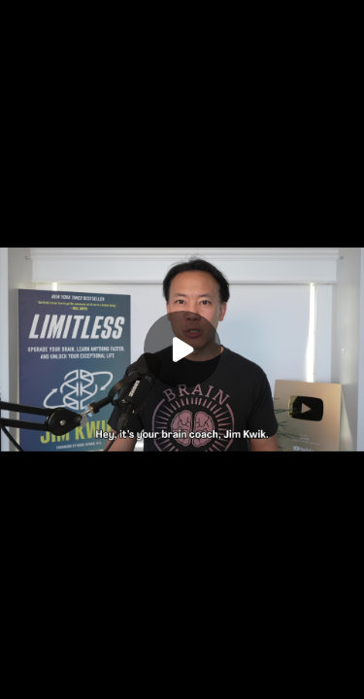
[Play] (182, 349)
